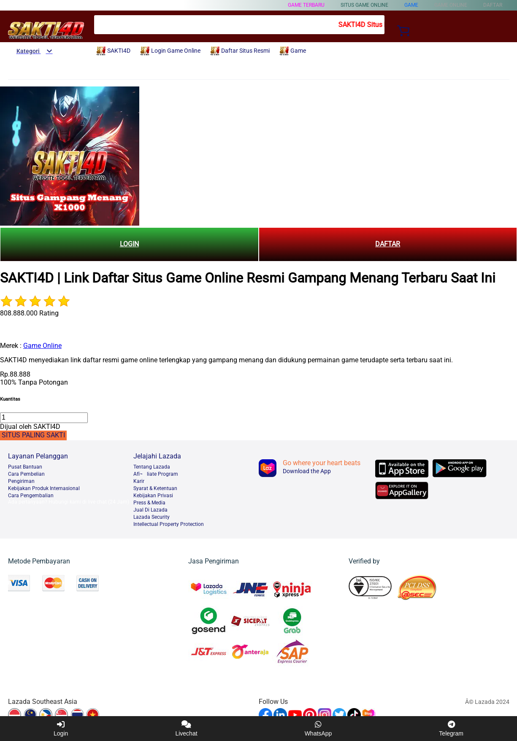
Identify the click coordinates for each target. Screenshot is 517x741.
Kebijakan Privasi (153, 495)
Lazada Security (151, 517)
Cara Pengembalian (31, 495)
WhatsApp (318, 728)
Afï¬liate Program (155, 474)
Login (61, 728)
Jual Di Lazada (150, 510)
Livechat (186, 728)
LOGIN (129, 244)
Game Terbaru (306, 5)
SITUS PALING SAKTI (33, 435)
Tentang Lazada (151, 467)
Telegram (451, 728)
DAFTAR (387, 244)
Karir (138, 481)
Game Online (42, 346)
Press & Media (149, 503)
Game (411, 5)
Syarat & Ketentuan (155, 488)
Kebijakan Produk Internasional (44, 488)
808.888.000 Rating (29, 313)
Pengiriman (21, 481)
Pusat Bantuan (25, 467)
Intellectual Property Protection (168, 524)
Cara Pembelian (26, 474)
